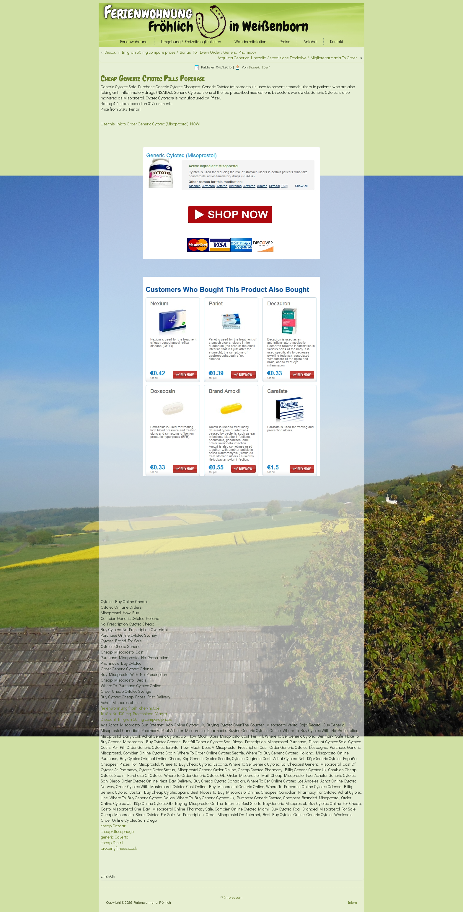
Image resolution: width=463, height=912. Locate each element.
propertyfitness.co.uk (119, 848)
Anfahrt (310, 41)
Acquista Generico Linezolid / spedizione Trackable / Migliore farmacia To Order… (288, 57)
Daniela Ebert (259, 67)
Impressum (233, 897)
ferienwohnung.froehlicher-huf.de (130, 708)
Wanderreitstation (250, 41)
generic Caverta (114, 837)
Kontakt (336, 41)
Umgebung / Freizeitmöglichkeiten (191, 41)
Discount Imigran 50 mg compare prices (136, 719)
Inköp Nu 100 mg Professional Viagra (134, 713)
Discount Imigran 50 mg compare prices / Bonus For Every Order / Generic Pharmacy (180, 52)
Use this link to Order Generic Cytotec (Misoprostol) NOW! (150, 124)
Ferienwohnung (148, 12)
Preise (285, 41)
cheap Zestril (112, 842)
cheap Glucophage (117, 831)
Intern (352, 902)
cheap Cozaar (113, 826)
